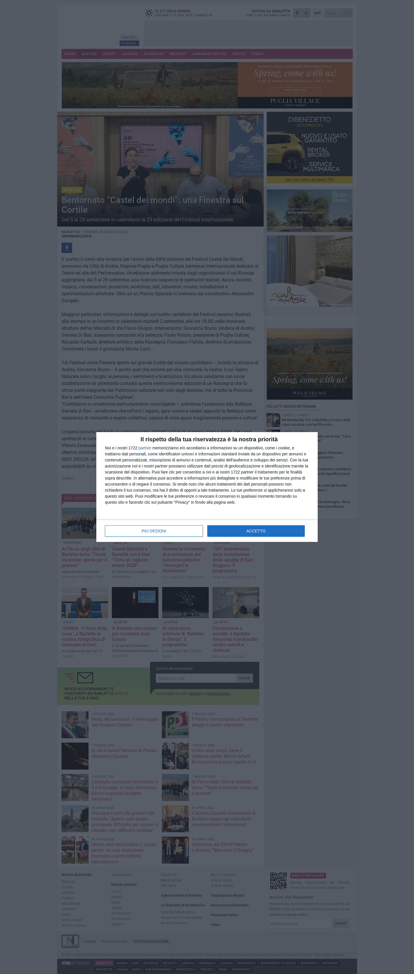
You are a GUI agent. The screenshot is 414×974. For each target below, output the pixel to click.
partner (145, 448)
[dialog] (207, 487)
